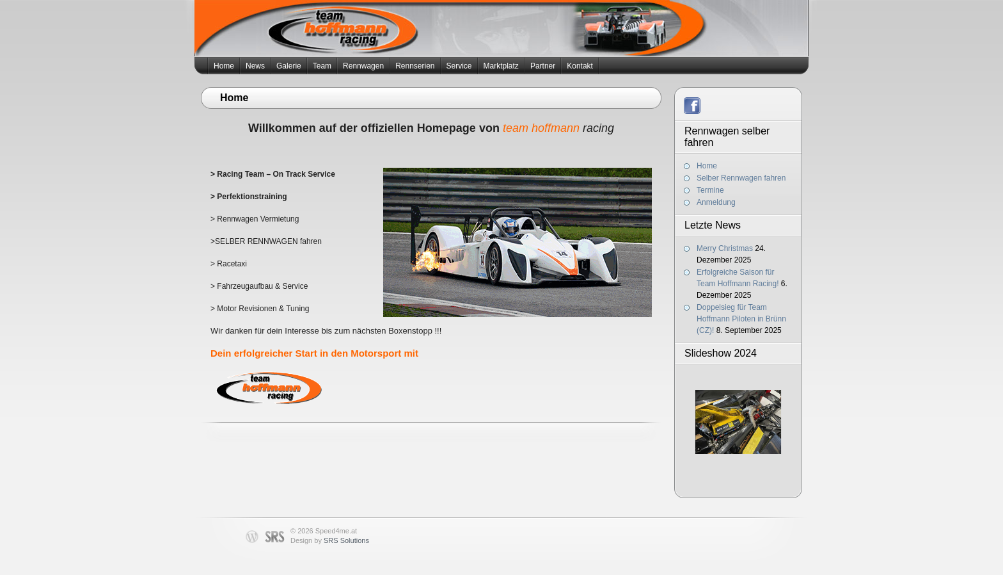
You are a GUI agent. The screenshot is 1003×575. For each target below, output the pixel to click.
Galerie (288, 65)
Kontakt (580, 65)
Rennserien (414, 65)
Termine (710, 190)
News (255, 65)
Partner (542, 65)
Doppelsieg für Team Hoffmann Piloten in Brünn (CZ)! (741, 319)
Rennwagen (363, 65)
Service (459, 65)
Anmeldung (716, 202)
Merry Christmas (725, 248)
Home (224, 65)
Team (322, 65)
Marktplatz (501, 65)
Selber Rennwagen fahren (741, 178)
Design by (329, 540)
